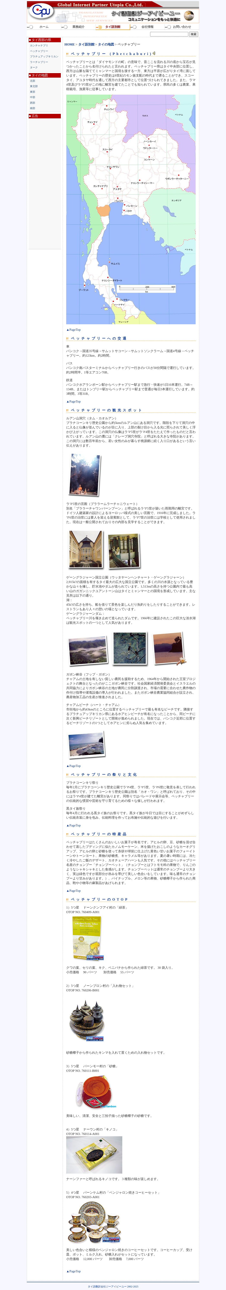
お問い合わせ (182, 26)
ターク (34, 67)
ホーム (44, 26)
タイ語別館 (112, 26)
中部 (32, 97)
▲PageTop (73, 329)
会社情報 (147, 26)
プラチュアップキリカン (44, 56)
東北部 (34, 86)
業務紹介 (78, 26)
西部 (32, 102)
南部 (32, 108)
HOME (69, 44)
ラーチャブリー (39, 62)
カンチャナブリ (39, 45)
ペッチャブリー (39, 51)
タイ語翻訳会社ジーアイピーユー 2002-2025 (113, 1286)
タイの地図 (106, 44)
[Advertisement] (44, 183)
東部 (32, 91)
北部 (32, 80)
